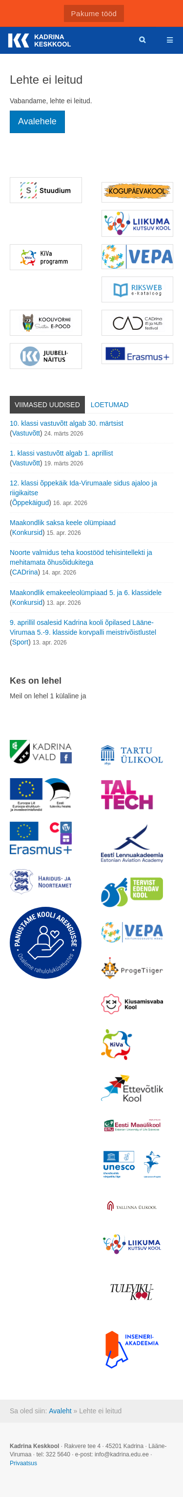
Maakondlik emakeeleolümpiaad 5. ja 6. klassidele (86, 593)
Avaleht (60, 1411)
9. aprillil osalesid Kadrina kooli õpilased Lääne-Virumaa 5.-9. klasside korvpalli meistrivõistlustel (83, 627)
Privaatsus (23, 1463)
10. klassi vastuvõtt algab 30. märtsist (66, 423)
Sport (20, 642)
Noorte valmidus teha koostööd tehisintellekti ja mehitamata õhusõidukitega (81, 557)
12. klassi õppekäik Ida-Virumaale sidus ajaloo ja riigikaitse (83, 488)
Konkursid (27, 532)
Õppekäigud (30, 503)
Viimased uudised (47, 405)
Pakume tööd (94, 13)
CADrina (25, 572)
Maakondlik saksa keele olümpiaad (63, 523)
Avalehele (37, 121)
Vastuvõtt (26, 433)
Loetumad (110, 405)
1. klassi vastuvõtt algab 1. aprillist (61, 453)
